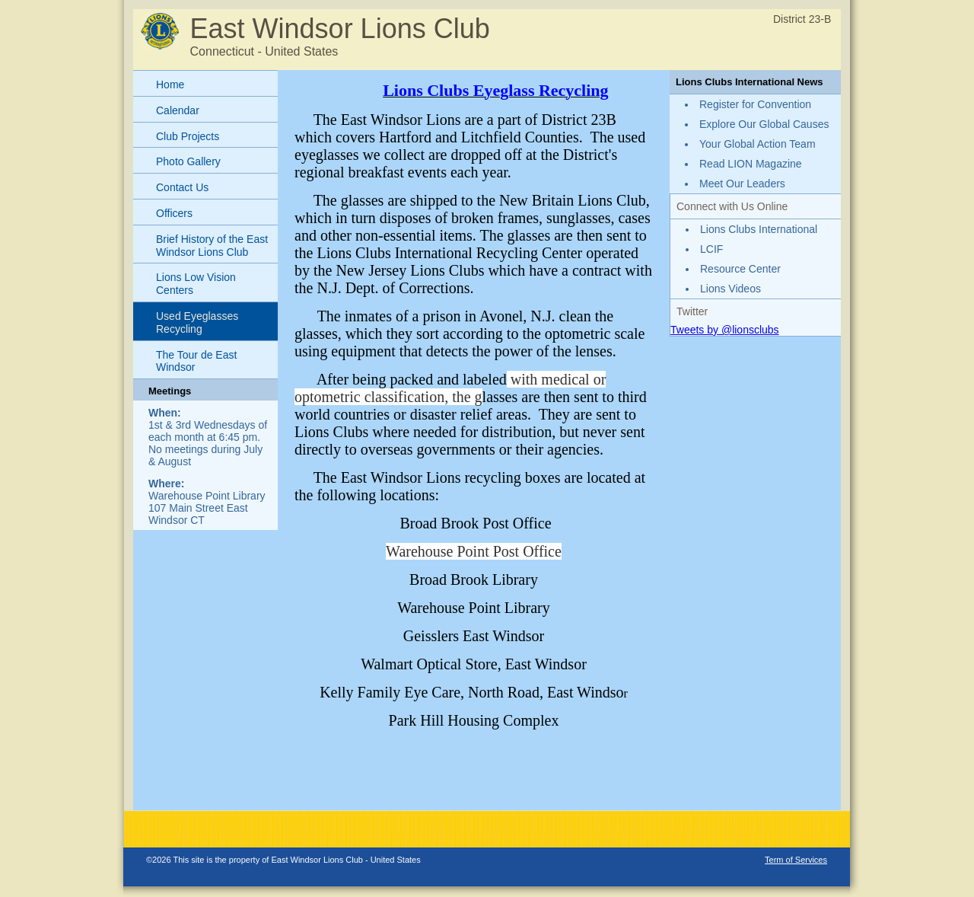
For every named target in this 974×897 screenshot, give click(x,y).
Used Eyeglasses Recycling (197, 322)
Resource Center (740, 269)
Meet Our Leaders (742, 183)
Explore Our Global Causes (764, 124)
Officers (174, 213)
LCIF (711, 249)
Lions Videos (730, 289)
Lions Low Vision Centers (196, 283)
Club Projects (187, 136)
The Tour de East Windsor (196, 361)
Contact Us (182, 187)
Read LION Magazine (750, 164)
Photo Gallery (188, 161)
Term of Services (796, 859)
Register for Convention (755, 104)
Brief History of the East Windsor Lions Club (212, 245)
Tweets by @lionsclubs (724, 330)
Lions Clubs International (758, 229)
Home (170, 84)
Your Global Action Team (757, 144)
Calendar (177, 110)
